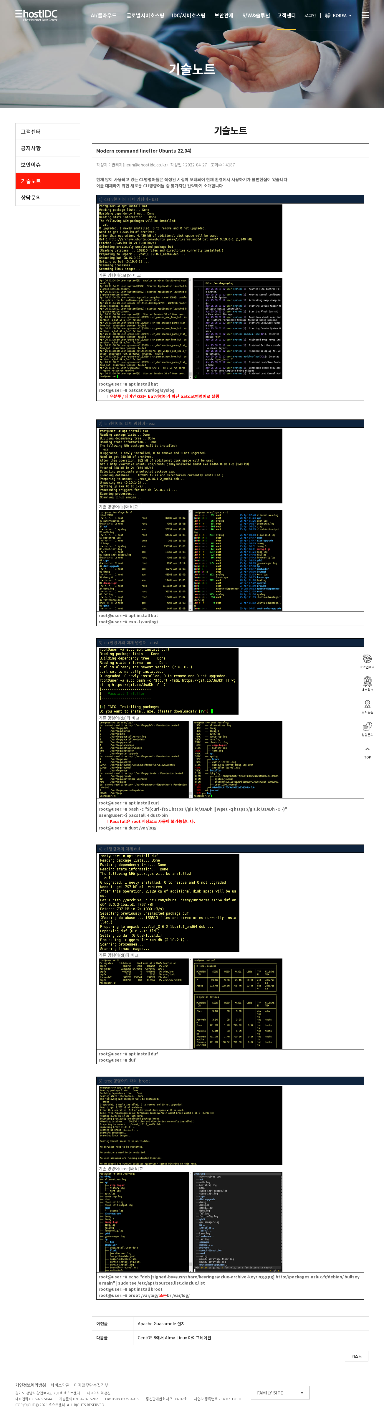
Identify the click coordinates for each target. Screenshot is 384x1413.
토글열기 (365, 15)
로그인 (310, 15)
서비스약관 (59, 1385)
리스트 (357, 1356)
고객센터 (286, 15)
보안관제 (224, 15)
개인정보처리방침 (30, 1385)
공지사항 (31, 148)
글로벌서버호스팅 (145, 15)
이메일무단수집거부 (91, 1385)
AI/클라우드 (104, 15)
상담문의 (31, 197)
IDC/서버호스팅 (188, 15)
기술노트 (31, 181)
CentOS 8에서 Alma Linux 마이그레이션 (174, 1338)
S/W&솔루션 (256, 15)
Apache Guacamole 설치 (161, 1323)
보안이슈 (31, 164)
